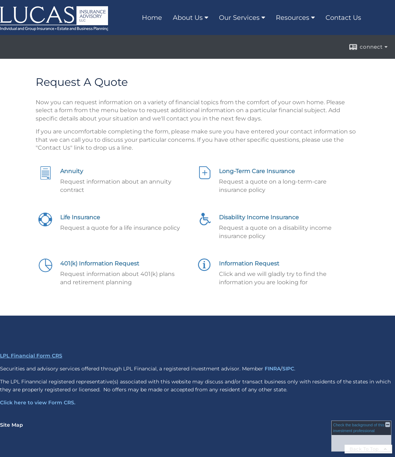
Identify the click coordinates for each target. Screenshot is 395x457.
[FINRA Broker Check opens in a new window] (361, 436)
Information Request (249, 263)
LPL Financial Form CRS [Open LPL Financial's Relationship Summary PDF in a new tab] (31, 355)
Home (152, 18)
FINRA (272, 368)
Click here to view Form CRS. (37, 402)
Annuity (71, 171)
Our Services (239, 18)
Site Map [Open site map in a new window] (11, 425)
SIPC (288, 368)
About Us (188, 18)
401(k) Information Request (99, 263)
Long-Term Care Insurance (257, 171)
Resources (292, 18)
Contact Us (343, 18)
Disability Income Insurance (259, 217)
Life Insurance (80, 217)
